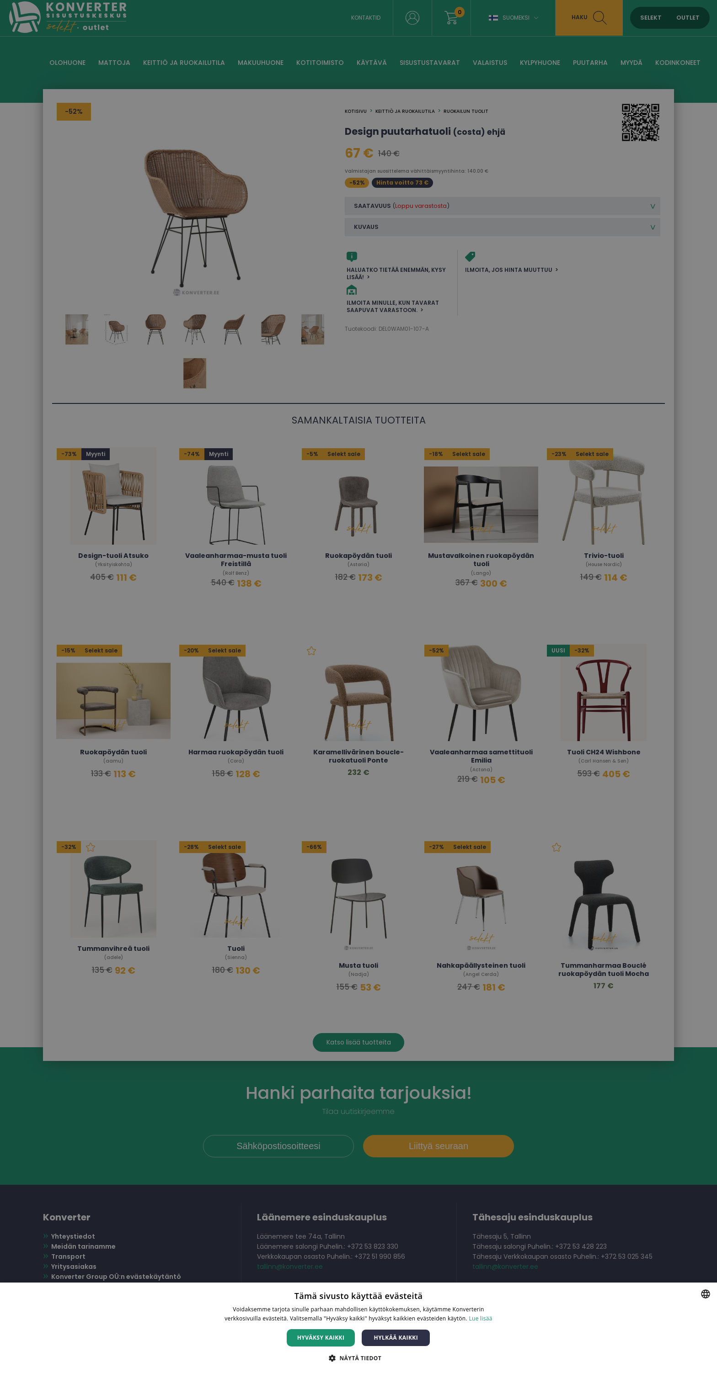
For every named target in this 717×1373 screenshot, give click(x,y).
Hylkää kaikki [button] (396, 1337)
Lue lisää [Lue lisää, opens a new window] (480, 1318)
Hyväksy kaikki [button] (321, 1337)
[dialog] (358, 686)
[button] (358, 1357)
